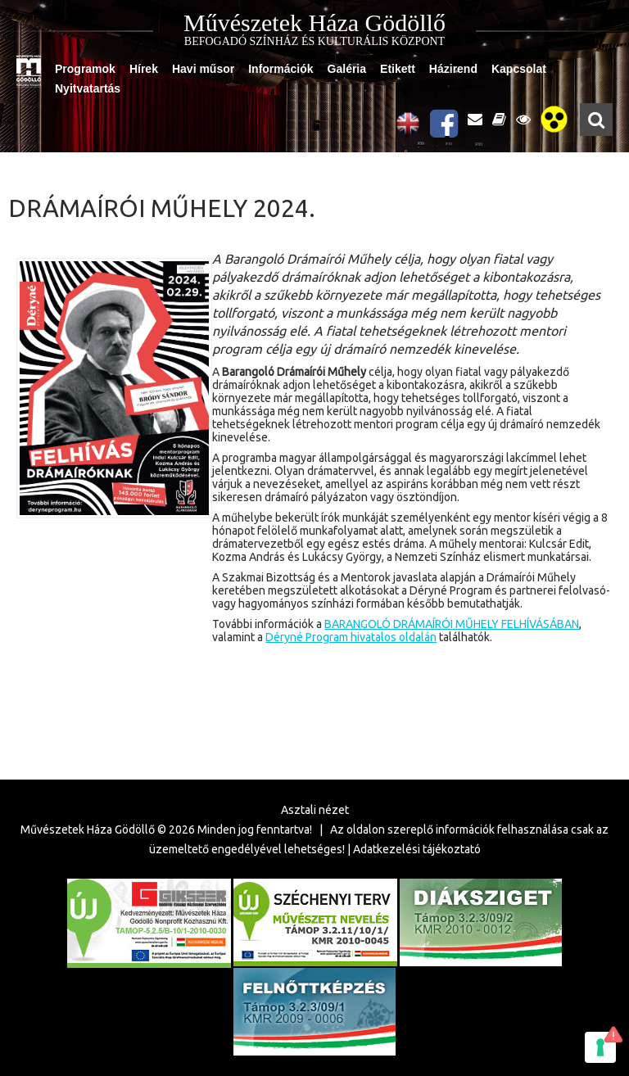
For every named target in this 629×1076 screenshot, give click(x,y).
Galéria (347, 68)
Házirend (453, 68)
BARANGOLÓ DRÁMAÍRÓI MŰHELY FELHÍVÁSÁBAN (451, 624)
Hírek (143, 68)
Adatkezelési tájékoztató (417, 849)
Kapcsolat (518, 68)
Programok (85, 68)
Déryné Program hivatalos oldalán (351, 637)
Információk (280, 68)
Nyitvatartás (87, 88)
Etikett (397, 68)
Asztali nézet (315, 809)
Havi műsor (203, 68)
